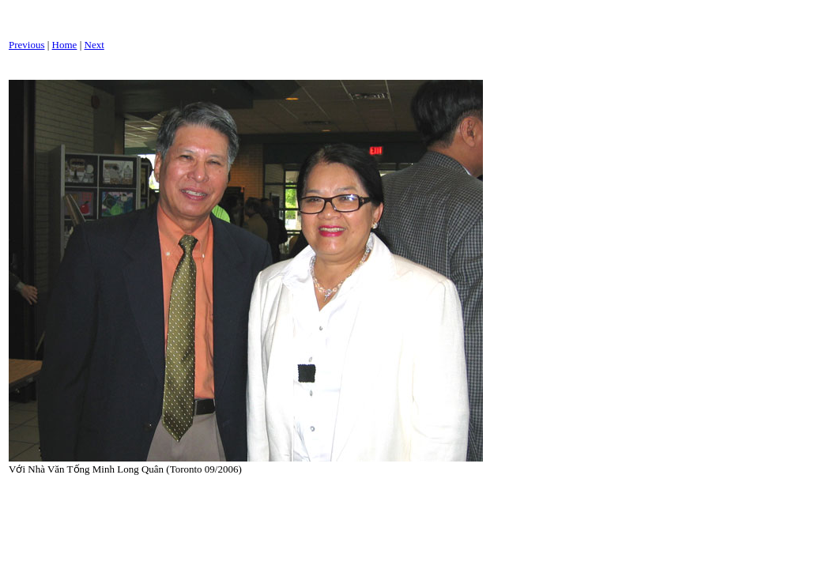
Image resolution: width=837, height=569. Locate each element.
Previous (27, 45)
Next (94, 45)
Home (64, 45)
